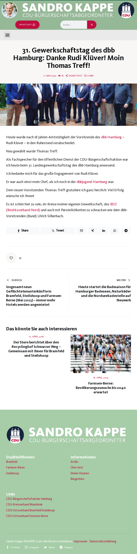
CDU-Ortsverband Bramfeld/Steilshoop (30, 510)
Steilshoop (12, 473)
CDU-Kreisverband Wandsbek (24, 504)
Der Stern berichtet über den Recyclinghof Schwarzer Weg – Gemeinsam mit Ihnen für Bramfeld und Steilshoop (36, 349)
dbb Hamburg (111, 137)
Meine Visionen (80, 473)
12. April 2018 (36, 336)
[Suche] (92, 25)
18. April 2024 (100, 377)
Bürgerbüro (77, 479)
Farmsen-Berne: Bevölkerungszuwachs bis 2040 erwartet (101, 387)
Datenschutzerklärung (102, 541)
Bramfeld (11, 462)
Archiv (74, 462)
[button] (7, 35)
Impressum (80, 541)
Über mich (77, 467)
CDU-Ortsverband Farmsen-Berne (27, 516)
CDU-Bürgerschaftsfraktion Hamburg (29, 499)
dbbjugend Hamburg (92, 181)
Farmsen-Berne (15, 467)
